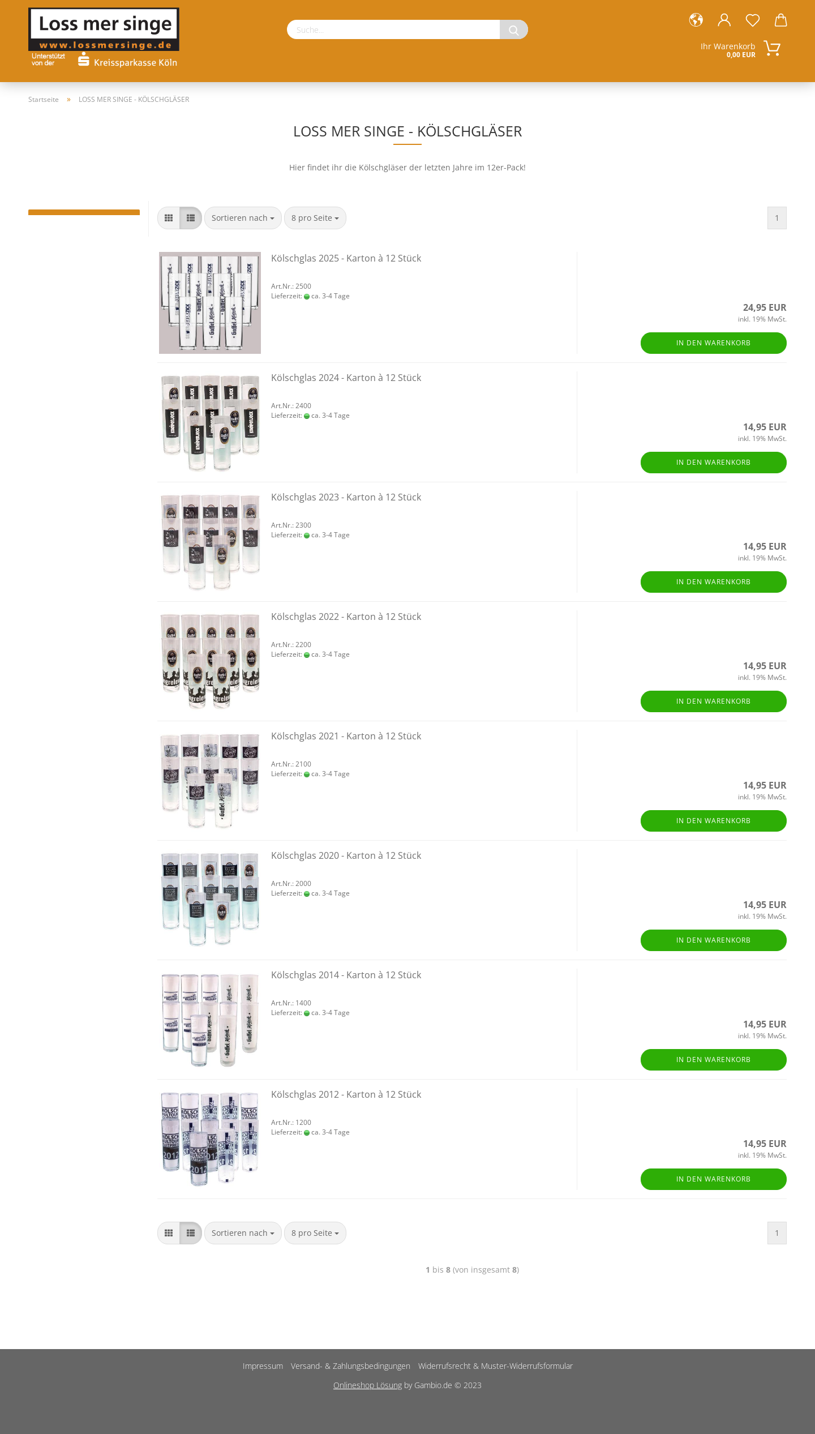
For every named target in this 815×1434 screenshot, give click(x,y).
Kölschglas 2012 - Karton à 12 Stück (346, 1094)
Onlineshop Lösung (367, 1385)
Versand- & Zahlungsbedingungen (350, 1365)
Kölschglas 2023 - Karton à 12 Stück (346, 497)
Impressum (263, 1365)
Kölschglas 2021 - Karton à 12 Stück (346, 736)
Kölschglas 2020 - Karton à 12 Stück (346, 855)
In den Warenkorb (713, 343)
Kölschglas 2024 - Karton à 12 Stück (346, 377)
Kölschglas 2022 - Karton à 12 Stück (346, 616)
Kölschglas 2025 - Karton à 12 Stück (346, 258)
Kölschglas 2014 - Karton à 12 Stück (346, 975)
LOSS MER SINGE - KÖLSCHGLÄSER (84, 212)
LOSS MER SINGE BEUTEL (84, 223)
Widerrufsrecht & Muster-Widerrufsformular (495, 1365)
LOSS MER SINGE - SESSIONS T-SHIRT (84, 218)
